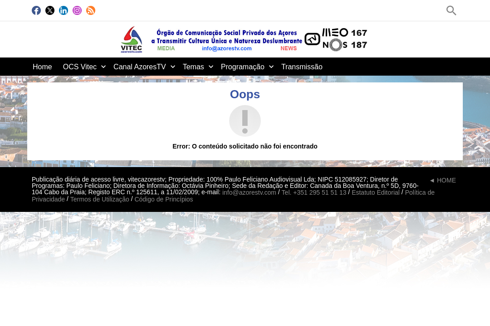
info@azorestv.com (249, 192)
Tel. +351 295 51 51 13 (314, 192)
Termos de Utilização (99, 199)
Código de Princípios (163, 199)
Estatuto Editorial (376, 192)
